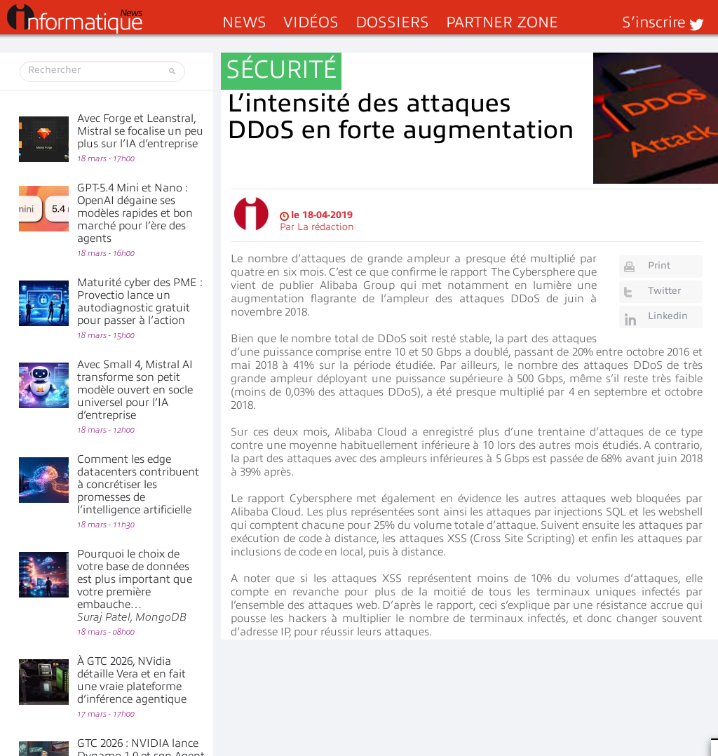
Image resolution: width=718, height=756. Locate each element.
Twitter (664, 290)
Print (659, 265)
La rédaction (325, 227)
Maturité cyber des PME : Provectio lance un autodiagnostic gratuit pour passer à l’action (140, 301)
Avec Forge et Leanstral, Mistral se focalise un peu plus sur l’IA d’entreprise (140, 131)
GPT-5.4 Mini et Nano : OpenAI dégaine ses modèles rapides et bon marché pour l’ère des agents (135, 213)
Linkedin (668, 316)
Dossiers (392, 22)
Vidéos (311, 22)
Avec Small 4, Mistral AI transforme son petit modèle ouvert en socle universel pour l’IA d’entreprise (135, 389)
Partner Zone (502, 22)
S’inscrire (654, 22)
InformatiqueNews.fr (74, 19)
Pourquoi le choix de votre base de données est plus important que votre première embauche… (134, 585)
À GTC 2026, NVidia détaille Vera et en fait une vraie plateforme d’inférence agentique (132, 680)
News (244, 22)
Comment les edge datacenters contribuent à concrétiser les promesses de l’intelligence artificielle (138, 484)
